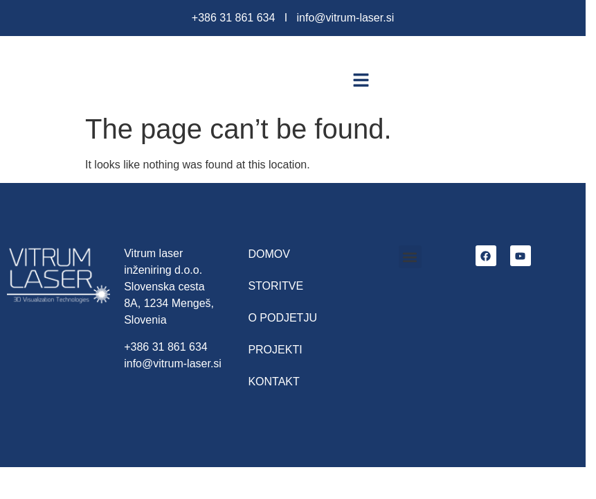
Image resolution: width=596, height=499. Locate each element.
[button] (361, 80)
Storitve (275, 286)
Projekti (275, 350)
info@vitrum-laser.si (345, 18)
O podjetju (282, 318)
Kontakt (273, 381)
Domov (268, 254)
